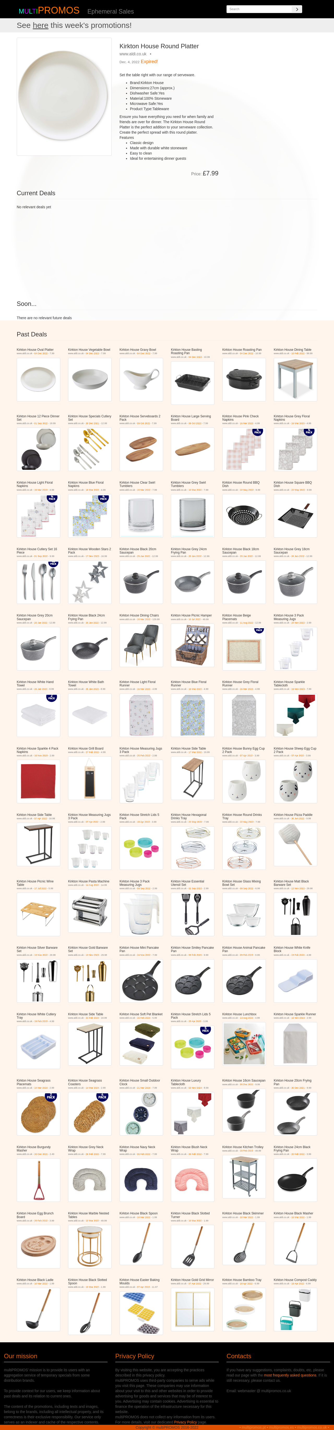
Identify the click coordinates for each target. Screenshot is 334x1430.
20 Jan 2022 (143, 556)
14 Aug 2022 (92, 885)
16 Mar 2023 (246, 423)
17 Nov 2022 (92, 556)
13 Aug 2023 (246, 1018)
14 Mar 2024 (41, 1088)
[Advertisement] (269, 74)
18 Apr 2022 (143, 822)
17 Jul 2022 (40, 888)
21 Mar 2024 (144, 1088)
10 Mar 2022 (144, 490)
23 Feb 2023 (92, 1018)
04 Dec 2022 (41, 353)
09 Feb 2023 (195, 955)
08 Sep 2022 (144, 888)
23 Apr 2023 (195, 1021)
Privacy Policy (185, 1422)
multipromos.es (281, 1427)
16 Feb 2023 (144, 1018)
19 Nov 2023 (298, 689)
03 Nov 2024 (195, 1088)
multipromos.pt (254, 1427)
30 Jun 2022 (298, 818)
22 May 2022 (247, 490)
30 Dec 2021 (92, 423)
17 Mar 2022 (195, 752)
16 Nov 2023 (41, 755)
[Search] (297, 9)
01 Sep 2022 (41, 423)
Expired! (149, 61)
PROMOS (59, 10)
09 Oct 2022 (143, 423)
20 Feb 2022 (144, 755)
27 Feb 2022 (92, 752)
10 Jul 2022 (195, 619)
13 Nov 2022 (298, 888)
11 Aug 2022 (246, 622)
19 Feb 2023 (298, 955)
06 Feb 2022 (92, 1154)
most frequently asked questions (290, 1375)
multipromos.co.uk (312, 1427)
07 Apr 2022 (246, 755)
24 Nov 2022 (298, 622)
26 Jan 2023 (40, 689)
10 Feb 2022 (298, 353)
